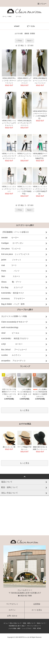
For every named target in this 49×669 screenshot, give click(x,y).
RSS (34, 630)
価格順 (26, 33)
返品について (41, 624)
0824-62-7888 (26, 597)
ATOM (39, 630)
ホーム (5, 16)
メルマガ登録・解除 (14, 630)
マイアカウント (12, 606)
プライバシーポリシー (33, 627)
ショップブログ (26, 630)
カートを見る (37, 612)
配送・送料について (29, 624)
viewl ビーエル (14, 16)
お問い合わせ (12, 617)
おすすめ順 (19, 33)
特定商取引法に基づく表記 (17, 627)
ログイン (12, 612)
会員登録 (36, 606)
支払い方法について (15, 624)
